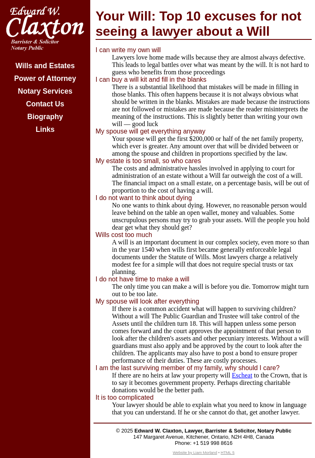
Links (45, 129)
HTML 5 (228, 452)
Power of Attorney (45, 78)
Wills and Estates (45, 66)
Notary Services (45, 91)
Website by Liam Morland (195, 452)
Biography (45, 117)
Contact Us (45, 104)
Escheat (242, 375)
